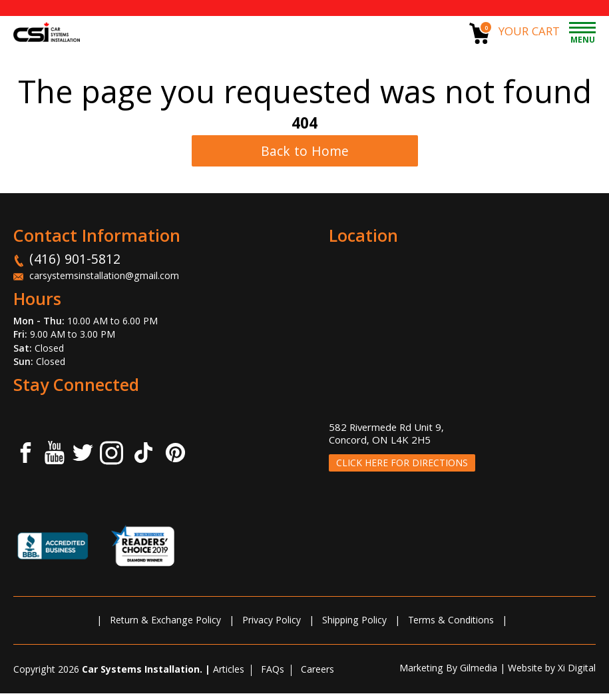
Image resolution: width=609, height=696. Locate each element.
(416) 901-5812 (74, 263)
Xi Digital (577, 672)
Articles (228, 673)
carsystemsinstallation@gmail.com (104, 280)
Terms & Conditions (451, 624)
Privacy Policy (271, 624)
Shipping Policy (354, 624)
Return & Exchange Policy (165, 624)
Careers (317, 673)
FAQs (272, 673)
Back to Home (304, 154)
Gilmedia (478, 672)
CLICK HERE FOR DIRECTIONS (402, 467)
